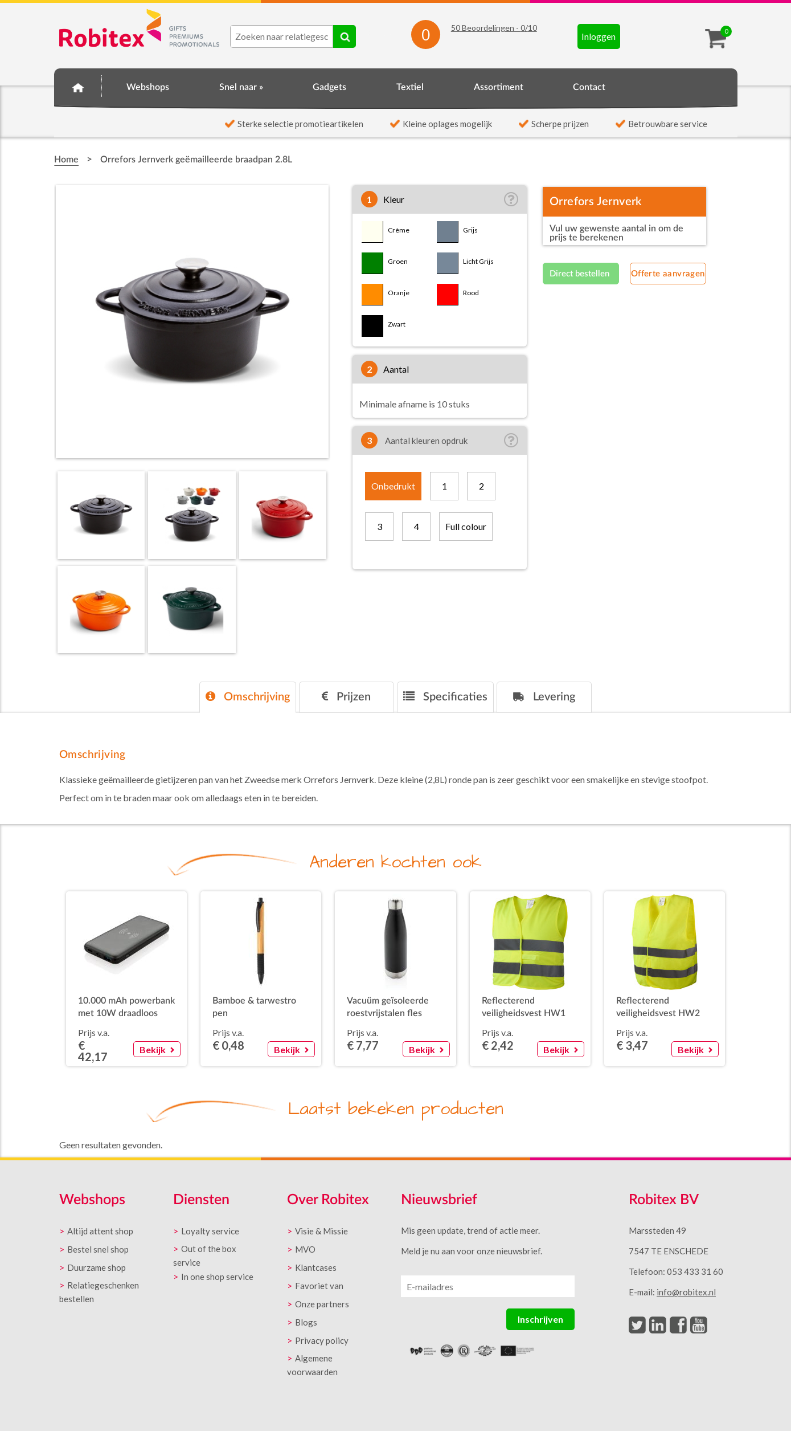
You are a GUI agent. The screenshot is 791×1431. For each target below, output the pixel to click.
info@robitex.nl (686, 1292)
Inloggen (598, 36)
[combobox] (281, 36)
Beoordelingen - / (494, 27)
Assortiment (498, 87)
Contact (589, 87)
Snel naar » (241, 87)
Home (78, 85)
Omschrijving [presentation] (248, 697)
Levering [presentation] (544, 697)
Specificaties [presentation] (445, 697)
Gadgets (329, 87)
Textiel (410, 87)
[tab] (247, 697)
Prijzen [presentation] (346, 697)
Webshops (147, 87)
